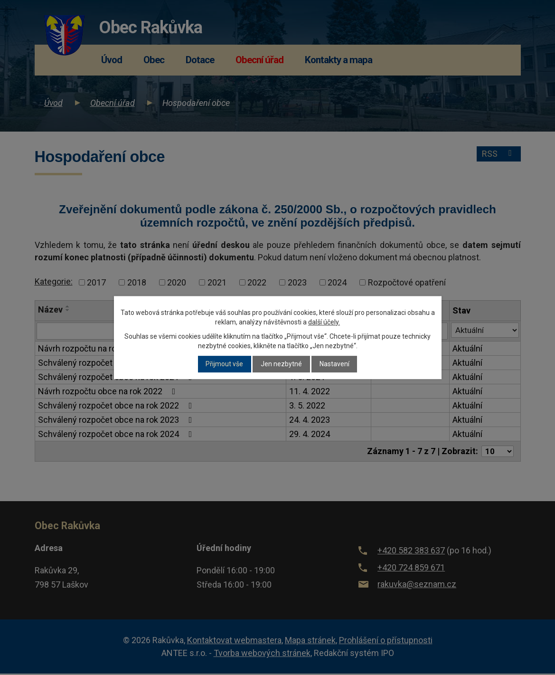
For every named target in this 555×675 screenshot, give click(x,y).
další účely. (324, 322)
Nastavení (334, 364)
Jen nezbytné (281, 364)
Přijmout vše (224, 364)
